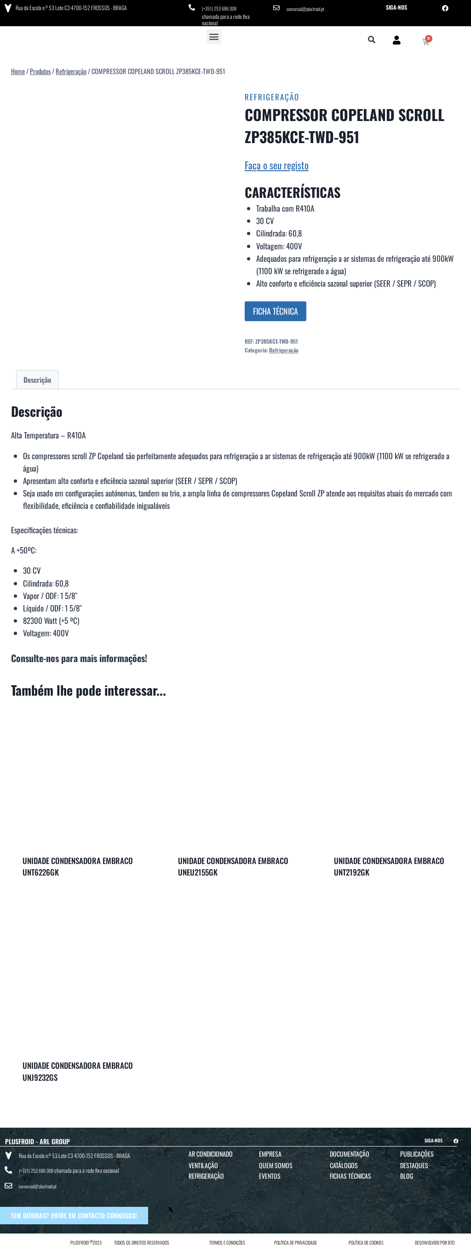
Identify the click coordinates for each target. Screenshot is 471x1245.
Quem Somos (276, 1163)
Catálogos (344, 1163)
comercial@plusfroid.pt (309, 7)
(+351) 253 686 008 (222, 7)
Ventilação (203, 1163)
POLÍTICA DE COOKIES (366, 1232)
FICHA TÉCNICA (275, 308)
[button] (214, 33)
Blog (406, 1173)
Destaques (414, 1163)
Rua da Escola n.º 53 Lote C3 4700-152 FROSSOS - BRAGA (69, 7)
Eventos (270, 1173)
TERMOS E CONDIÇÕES (227, 1232)
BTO (451, 1232)
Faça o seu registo (277, 162)
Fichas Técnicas (350, 1173)
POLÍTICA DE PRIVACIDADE (295, 1232)
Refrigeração (272, 94)
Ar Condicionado (211, 1151)
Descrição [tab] (37, 377)
